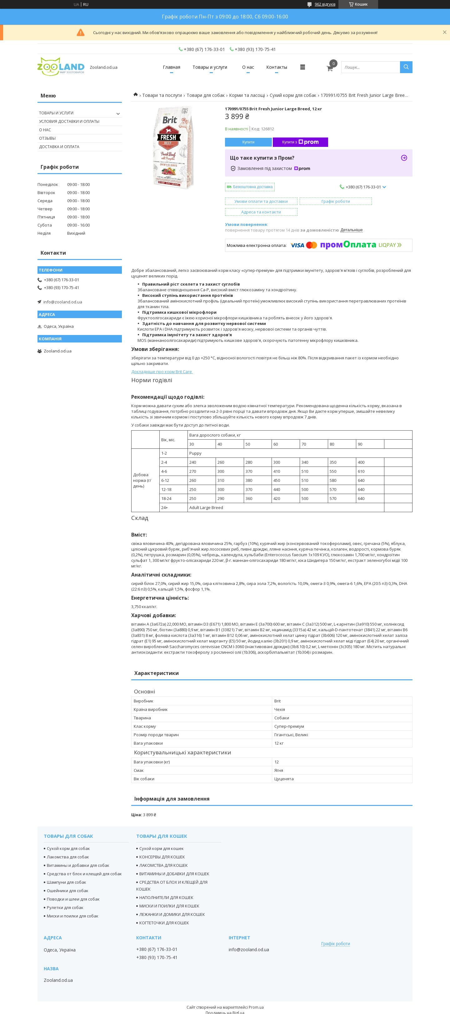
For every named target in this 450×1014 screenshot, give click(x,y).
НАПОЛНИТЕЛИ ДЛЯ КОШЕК (166, 887)
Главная (166, 67)
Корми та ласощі (247, 95)
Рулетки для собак (65, 897)
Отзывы (47, 138)
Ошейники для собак (67, 880)
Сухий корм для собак (293, 95)
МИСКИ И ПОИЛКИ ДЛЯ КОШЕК (169, 895)
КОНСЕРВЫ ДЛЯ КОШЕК (162, 846)
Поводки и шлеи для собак (73, 888)
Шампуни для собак (66, 871)
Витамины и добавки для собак (78, 854)
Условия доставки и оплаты (69, 121)
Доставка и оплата (59, 146)
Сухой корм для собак (68, 838)
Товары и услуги (208, 67)
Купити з (300, 142)
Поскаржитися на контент (213, 1008)
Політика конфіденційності (266, 1008)
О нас (250, 67)
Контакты (281, 67)
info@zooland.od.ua (62, 301)
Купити (248, 142)
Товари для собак (206, 95)
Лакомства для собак (68, 846)
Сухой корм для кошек (161, 838)
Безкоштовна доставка (253, 187)
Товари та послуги (162, 95)
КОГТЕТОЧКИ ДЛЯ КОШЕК (164, 912)
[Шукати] (406, 67)
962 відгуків (325, 4)
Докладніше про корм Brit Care (162, 361)
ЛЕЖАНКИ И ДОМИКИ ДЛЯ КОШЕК (172, 904)
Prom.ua (256, 996)
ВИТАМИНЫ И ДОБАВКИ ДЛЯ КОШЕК (174, 863)
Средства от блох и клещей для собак (84, 863)
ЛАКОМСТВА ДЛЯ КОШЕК (163, 854)
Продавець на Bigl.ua (225, 1002)
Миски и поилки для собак (72, 905)
